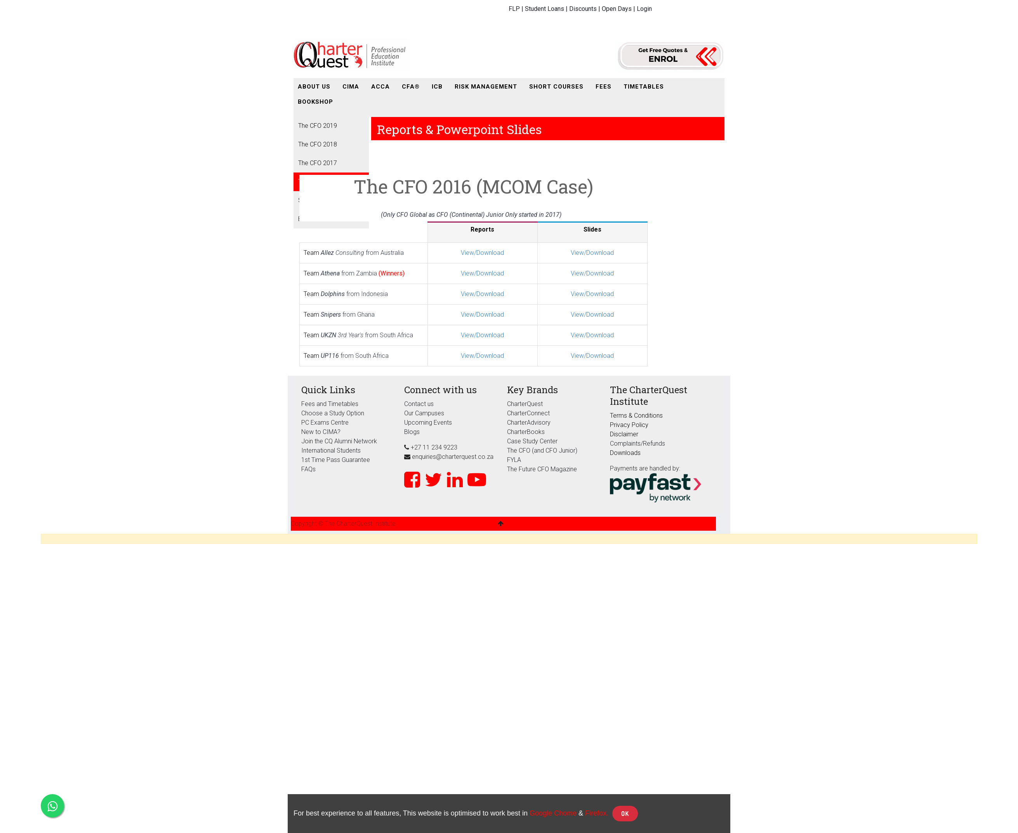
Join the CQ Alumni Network (339, 441)
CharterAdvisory (529, 422)
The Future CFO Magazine (542, 469)
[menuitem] (314, 86)
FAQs (308, 469)
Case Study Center (532, 441)
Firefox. (596, 813)
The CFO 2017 (317, 163)
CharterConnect (528, 413)
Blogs (412, 432)
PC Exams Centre (325, 422)
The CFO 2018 (317, 144)
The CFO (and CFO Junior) (542, 450)
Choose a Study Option (332, 413)
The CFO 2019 (317, 125)
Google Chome (553, 813)
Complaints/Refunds (637, 443)
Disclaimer (624, 434)
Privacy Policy (629, 425)
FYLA (514, 460)
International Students (331, 450)
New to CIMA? (320, 432)
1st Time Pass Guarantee (336, 460)
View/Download (482, 252)
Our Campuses (424, 413)
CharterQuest (525, 404)
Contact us (419, 404)
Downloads (625, 453)
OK (625, 813)
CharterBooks (526, 432)
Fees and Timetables (329, 404)
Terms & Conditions (636, 415)
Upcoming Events (428, 422)
